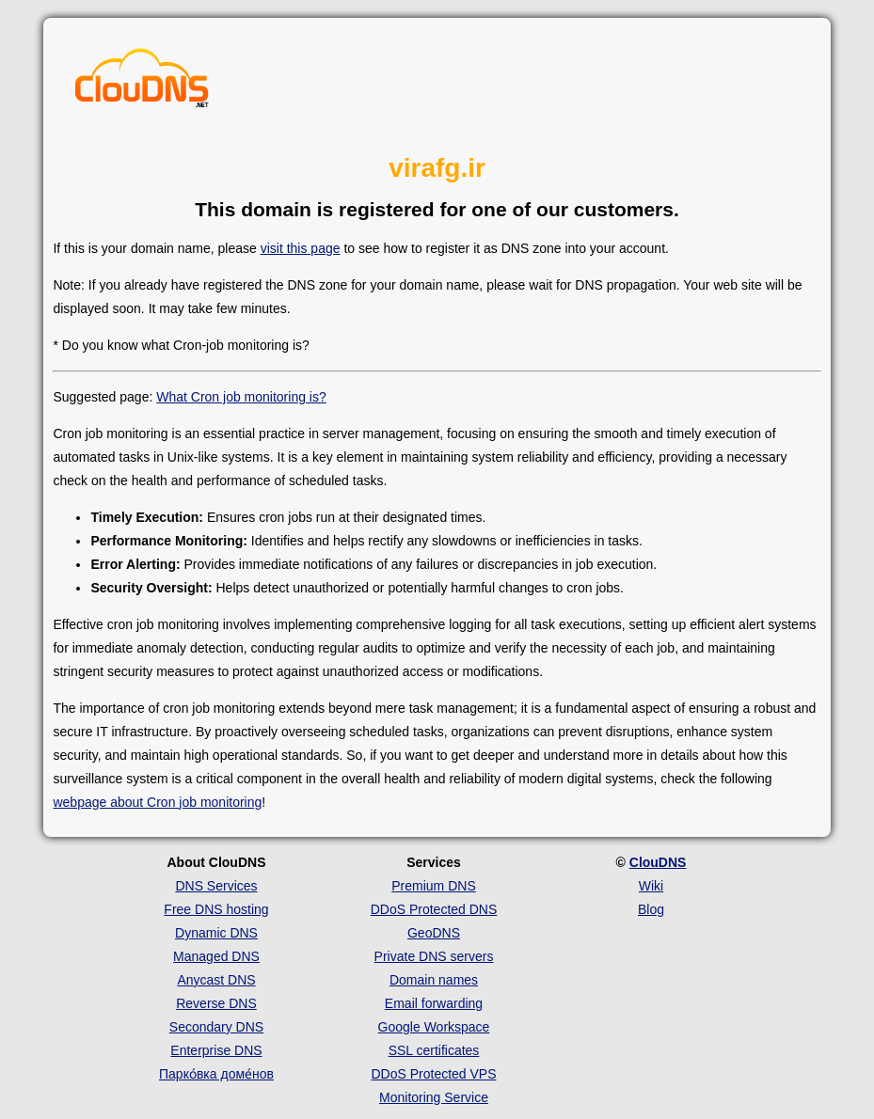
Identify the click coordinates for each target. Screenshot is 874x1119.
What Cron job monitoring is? (241, 396)
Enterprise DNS (216, 1050)
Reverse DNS (216, 1003)
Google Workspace (434, 1026)
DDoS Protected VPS (433, 1073)
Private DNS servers (434, 956)
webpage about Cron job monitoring (157, 802)
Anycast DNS (216, 979)
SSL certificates (434, 1050)
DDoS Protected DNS (434, 909)
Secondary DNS (216, 1026)
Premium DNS (433, 885)
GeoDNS (433, 932)
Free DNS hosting (216, 909)
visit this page (301, 248)
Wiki (651, 885)
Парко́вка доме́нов (216, 1073)
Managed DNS (216, 956)
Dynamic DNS (216, 932)
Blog (651, 909)
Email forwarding (434, 1003)
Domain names (433, 979)
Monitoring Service (433, 1097)
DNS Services (216, 885)
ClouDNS (658, 862)
